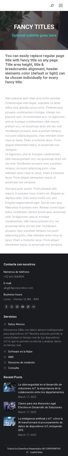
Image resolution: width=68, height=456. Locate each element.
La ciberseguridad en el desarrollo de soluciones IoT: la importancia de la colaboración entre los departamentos (41, 388)
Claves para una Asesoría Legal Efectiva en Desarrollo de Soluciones (40, 405)
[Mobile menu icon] (60, 5)
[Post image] (9, 387)
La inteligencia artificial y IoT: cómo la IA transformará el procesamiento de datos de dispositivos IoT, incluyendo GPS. (40, 424)
